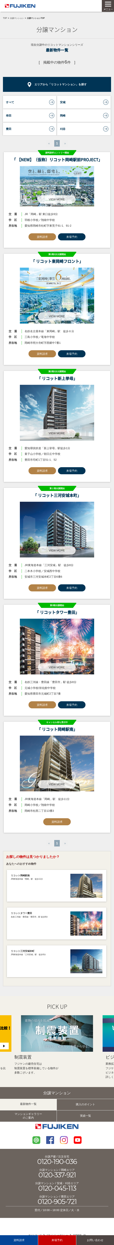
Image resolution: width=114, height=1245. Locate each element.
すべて (10, 102)
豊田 (8, 128)
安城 (62, 102)
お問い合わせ (95, 1240)
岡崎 (62, 115)
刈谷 (62, 128)
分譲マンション (17, 18)
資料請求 (42, 236)
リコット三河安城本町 (22, 951)
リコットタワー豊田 (21, 913)
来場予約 (71, 236)
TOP (5, 18)
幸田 (8, 115)
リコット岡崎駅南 (20, 875)
